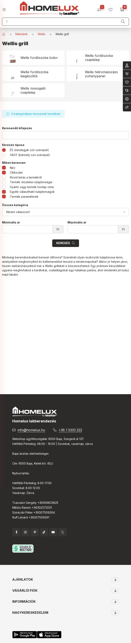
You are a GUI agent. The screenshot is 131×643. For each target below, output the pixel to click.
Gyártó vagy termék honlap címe (32, 187)
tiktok (44, 532)
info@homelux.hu (31, 430)
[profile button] (112, 8)
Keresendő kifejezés (17, 128)
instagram (25, 532)
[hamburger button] (5, 8)
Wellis (41, 34)
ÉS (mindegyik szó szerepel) (29, 150)
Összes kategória (15, 205)
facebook (16, 532)
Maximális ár (77, 222)
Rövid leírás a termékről (26, 177)
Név (12, 167)
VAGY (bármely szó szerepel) (30, 155)
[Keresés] (123, 22)
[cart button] (123, 8)
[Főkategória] (3, 34)
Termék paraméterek (24, 196)
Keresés (63, 243)
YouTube (53, 532)
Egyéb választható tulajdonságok (32, 191)
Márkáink (21, 34)
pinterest (35, 532)
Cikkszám (16, 172)
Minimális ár (11, 222)
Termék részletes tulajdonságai (31, 182)
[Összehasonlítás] (100, 8)
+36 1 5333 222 (70, 430)
